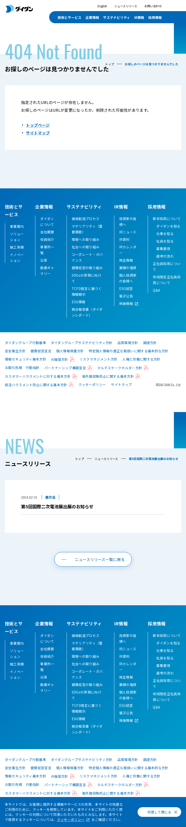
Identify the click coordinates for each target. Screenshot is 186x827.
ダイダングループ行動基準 (25, 350)
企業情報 (44, 206)
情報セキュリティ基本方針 (25, 366)
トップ (109, 64)
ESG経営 (126, 296)
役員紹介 (47, 247)
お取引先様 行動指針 (22, 375)
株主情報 (126, 268)
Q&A (156, 297)
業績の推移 (128, 275)
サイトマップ (38, 133)
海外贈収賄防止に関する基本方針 (108, 384)
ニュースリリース (125, 6)
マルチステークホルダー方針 (119, 375)
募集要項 (163, 256)
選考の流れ (165, 263)
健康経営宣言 (41, 358)
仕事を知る (165, 241)
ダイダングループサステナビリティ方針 (82, 350)
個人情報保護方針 (70, 358)
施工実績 (17, 247)
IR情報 (121, 206)
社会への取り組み (86, 254)
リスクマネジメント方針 (98, 366)
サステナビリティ (84, 206)
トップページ (38, 125)
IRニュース (127, 239)
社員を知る (165, 248)
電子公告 (126, 303)
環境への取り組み (86, 247)
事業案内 (17, 226)
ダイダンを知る (168, 233)
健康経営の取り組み (87, 275)
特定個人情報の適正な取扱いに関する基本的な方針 (128, 358)
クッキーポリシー (92, 392)
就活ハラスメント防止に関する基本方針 (36, 392)
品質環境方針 (127, 350)
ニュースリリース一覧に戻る (100, 567)
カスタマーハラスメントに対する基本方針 (38, 384)
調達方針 (150, 350)
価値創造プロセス (86, 226)
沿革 (43, 268)
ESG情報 (78, 309)
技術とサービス (69, 17)
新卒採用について (167, 226)
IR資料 (124, 247)
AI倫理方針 (59, 367)
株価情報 (126, 311)
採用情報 (156, 206)
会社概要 (47, 239)
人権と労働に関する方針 (141, 366)
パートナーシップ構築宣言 (65, 375)
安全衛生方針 (15, 358)
